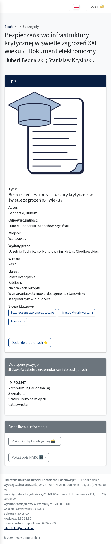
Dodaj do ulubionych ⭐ (29, 342)
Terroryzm (18, 321)
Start (9, 26)
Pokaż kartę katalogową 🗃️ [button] (33, 441)
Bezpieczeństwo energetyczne (32, 312)
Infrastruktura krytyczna (76, 312)
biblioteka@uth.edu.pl (19, 528)
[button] (8, 6)
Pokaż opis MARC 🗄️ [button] (27, 457)
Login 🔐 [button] (97, 6)
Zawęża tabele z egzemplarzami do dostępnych (49, 369)
